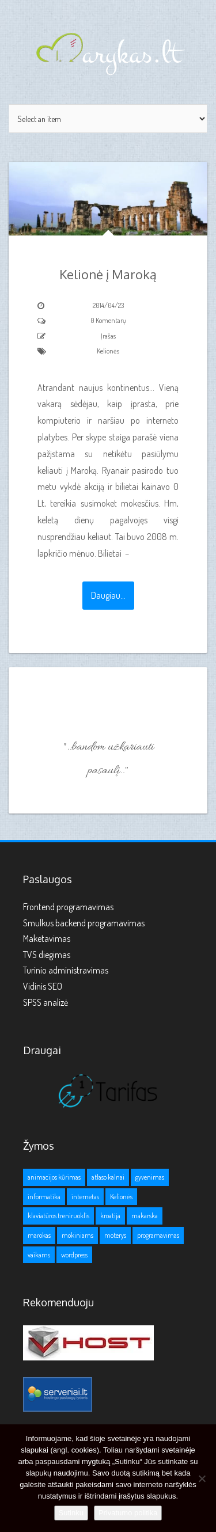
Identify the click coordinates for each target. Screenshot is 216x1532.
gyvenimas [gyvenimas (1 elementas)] (149, 1177)
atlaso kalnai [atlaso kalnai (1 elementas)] (108, 1177)
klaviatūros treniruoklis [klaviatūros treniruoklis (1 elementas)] (58, 1215)
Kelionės (108, 351)
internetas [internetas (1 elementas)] (85, 1196)
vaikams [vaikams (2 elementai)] (39, 1254)
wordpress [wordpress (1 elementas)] (74, 1254)
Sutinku (71, 1512)
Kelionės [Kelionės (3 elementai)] (121, 1196)
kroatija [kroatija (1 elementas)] (110, 1215)
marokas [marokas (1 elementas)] (39, 1235)
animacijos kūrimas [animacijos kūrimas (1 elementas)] (54, 1177)
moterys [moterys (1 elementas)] (115, 1235)
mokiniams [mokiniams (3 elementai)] (77, 1235)
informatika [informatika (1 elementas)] (44, 1196)
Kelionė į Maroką (108, 274)
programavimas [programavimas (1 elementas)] (158, 1235)
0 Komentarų (108, 320)
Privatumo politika (128, 1512)
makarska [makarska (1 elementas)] (144, 1215)
